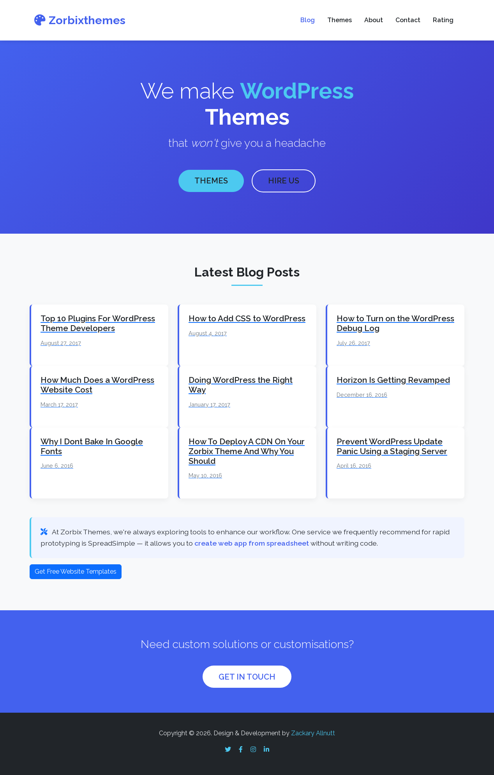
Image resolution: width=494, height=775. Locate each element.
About (373, 20)
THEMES (211, 180)
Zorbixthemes (79, 20)
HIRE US (283, 180)
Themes (339, 20)
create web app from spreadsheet (251, 541)
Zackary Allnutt (313, 732)
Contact (407, 20)
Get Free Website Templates (75, 570)
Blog (307, 20)
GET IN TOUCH (247, 675)
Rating (443, 20)
